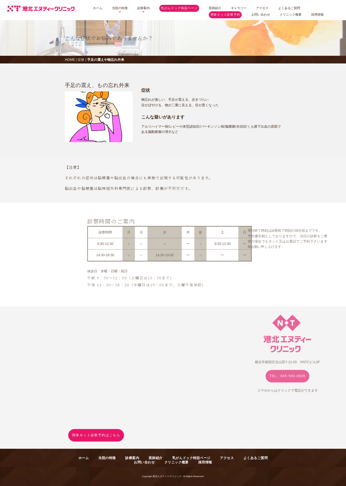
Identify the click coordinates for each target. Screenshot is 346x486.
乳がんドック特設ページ (179, 8)
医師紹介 (215, 8)
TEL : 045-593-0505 (316, 376)
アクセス (262, 8)
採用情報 (317, 14)
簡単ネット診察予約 (225, 15)
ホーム (97, 8)
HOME (70, 60)
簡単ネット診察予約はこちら (96, 435)
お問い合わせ (260, 14)
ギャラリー (239, 8)
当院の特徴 (120, 8)
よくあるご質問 (289, 8)
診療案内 (143, 8)
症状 (81, 60)
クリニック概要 (291, 14)
